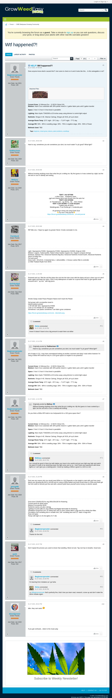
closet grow (43, 131)
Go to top (103, 690)
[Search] (91, 10)
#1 (103, 65)
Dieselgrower (14, 614)
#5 (103, 274)
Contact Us (92, 690)
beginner (36, 131)
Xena (37, 326)
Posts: (13, 85)
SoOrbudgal (15, 284)
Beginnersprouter (14, 75)
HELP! (34, 66)
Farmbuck (15, 236)
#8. (101, 529)
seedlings (66, 131)
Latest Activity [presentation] (20, 54)
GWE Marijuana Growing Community (27, 24)
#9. (101, 576)
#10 (103, 604)
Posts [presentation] (8, 54)
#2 (103, 141)
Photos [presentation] (32, 54)
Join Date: (11, 83)
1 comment (36, 321)
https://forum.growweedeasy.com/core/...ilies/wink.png (46, 313)
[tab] (9, 54)
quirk (15, 554)
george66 (15, 487)
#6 (103, 341)
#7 (103, 399)
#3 (103, 170)
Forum (12, 24)
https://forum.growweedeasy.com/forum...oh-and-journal (66, 214)
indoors (50, 131)
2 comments (37, 572)
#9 (103, 544)
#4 (103, 226)
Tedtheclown (14, 151)
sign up (69, 32)
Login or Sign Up (101, 2)
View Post (57, 346)
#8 (103, 477)
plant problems (57, 131)
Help (83, 690)
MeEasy (14, 180)
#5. (101, 326)
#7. (101, 458)
